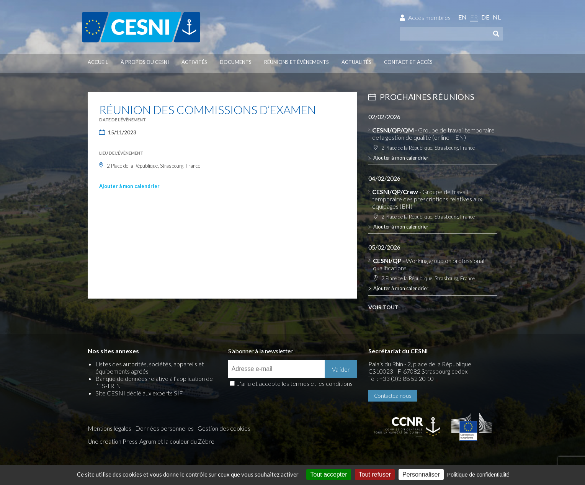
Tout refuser (375, 474)
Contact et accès (408, 62)
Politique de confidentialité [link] (478, 475)
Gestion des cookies (224, 428)
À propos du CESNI (145, 62)
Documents (236, 62)
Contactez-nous (393, 395)
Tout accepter (328, 474)
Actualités (356, 62)
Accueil (98, 62)
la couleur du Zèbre (189, 441)
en (462, 17)
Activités (194, 62)
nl (497, 17)
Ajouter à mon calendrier (129, 186)
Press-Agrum (139, 441)
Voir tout (383, 307)
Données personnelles (164, 428)
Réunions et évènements (296, 62)
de (485, 17)
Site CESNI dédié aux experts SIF (139, 393)
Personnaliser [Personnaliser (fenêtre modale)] (421, 474)
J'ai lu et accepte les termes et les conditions (295, 383)
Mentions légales (109, 428)
